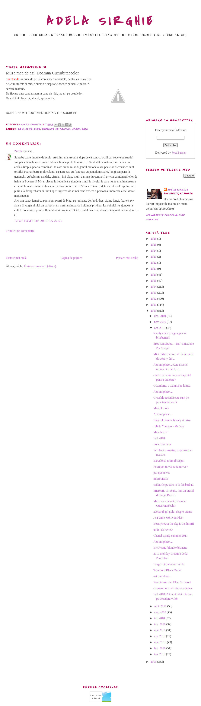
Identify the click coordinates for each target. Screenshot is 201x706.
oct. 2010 (160, 327)
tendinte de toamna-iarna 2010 (65, 129)
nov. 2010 (160, 321)
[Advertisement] (100, 52)
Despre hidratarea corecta (168, 564)
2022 (154, 262)
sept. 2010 (160, 606)
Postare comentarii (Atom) (40, 266)
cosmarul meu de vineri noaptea (172, 588)
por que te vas (161, 472)
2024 (154, 250)
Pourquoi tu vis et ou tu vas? (170, 466)
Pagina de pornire (71, 257)
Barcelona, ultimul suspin (168, 460)
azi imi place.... (162, 576)
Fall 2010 (159, 438)
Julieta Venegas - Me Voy (168, 426)
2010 (154, 310)
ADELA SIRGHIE (100, 21)
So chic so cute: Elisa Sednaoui (172, 582)
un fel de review (163, 529)
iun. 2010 (160, 624)
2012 (154, 298)
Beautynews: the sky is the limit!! (173, 523)
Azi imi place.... (163, 391)
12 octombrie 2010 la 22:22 (38, 220)
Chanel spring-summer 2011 (170, 535)
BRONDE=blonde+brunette (170, 547)
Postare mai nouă (16, 257)
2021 (154, 268)
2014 (154, 286)
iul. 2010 (160, 618)
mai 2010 (160, 630)
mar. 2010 (160, 642)
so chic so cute (29, 129)
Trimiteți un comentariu (20, 230)
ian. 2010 (160, 654)
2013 (154, 292)
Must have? (160, 432)
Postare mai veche (127, 257)
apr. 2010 (160, 636)
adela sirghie (178, 189)
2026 (154, 238)
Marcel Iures (161, 408)
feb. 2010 (160, 648)
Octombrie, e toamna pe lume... (172, 385)
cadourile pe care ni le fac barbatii (173, 484)
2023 (154, 256)
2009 (154, 661)
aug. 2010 (160, 612)
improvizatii (160, 478)
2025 (154, 244)
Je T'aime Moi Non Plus (168, 517)
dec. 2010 (160, 315)
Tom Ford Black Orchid (167, 570)
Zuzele (18, 151)
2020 (154, 274)
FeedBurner (179, 152)
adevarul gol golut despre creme (172, 511)
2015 (154, 280)
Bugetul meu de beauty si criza (172, 420)
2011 (154, 304)
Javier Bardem (162, 444)
